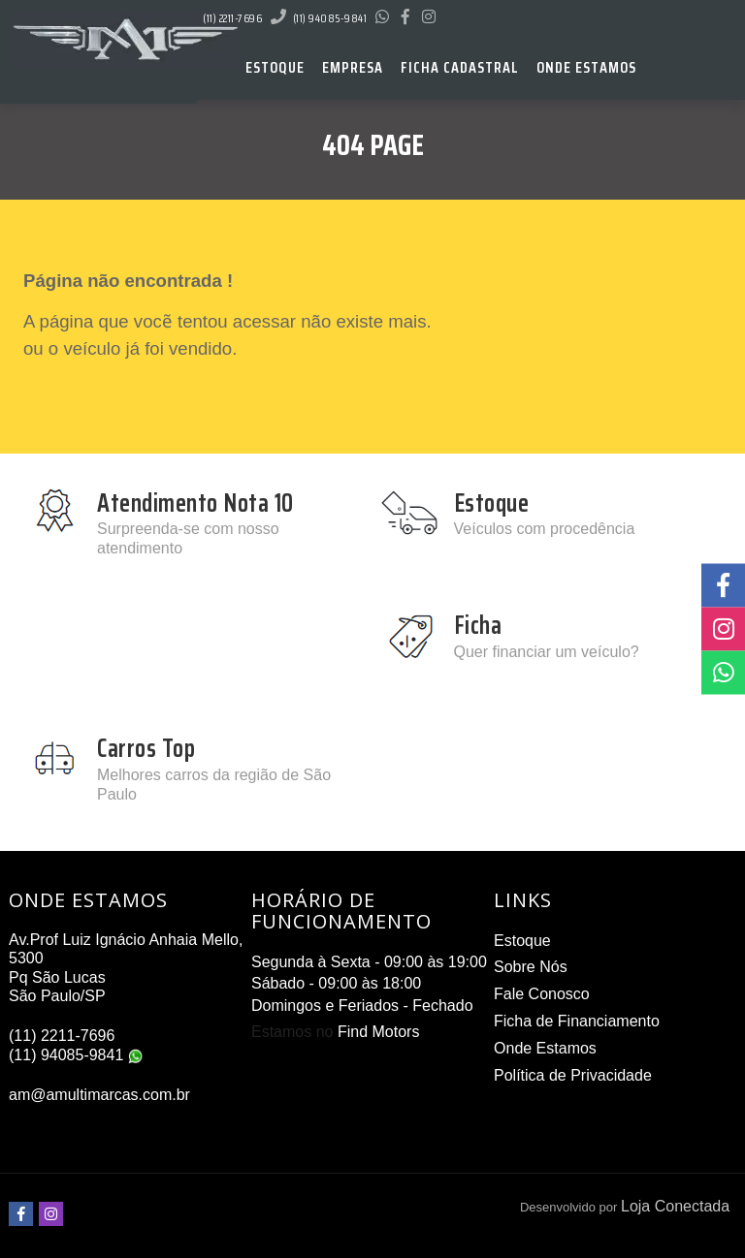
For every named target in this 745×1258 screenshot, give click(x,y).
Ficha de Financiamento (577, 1021)
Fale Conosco (542, 994)
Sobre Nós (530, 967)
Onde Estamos (545, 1048)
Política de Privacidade (573, 1075)
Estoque (522, 940)
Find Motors (378, 1031)
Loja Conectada (675, 1206)
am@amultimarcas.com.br (99, 1094)
